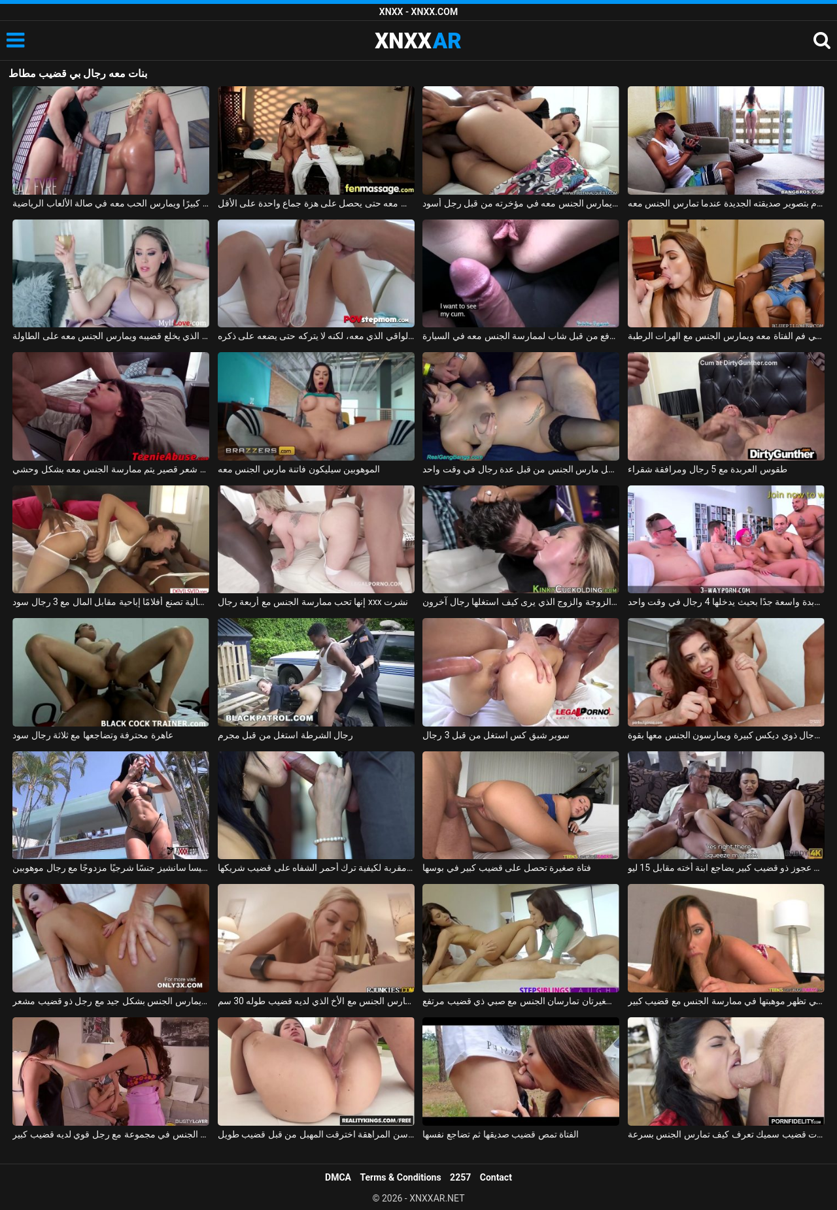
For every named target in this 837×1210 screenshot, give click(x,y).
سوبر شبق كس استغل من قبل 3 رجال (496, 735)
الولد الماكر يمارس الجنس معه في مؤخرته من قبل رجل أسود (520, 203)
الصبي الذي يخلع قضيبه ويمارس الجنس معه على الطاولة (110, 336)
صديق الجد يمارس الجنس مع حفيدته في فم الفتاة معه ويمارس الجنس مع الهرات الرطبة (726, 336)
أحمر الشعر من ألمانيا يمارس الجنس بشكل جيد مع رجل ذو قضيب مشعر (110, 1001)
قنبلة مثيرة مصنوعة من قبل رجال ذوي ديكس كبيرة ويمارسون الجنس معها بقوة (726, 735)
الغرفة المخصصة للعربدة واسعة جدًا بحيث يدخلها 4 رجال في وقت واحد (726, 602)
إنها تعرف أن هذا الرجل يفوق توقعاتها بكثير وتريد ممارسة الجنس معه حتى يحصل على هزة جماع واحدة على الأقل (316, 203)
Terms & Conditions (400, 1177)
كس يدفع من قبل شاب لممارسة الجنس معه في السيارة (520, 336)
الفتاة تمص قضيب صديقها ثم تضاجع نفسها (500, 1134)
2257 (460, 1177)
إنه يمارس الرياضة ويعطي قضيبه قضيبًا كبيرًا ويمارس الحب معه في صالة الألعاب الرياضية (110, 203)
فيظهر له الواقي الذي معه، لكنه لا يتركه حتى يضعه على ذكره (316, 336)
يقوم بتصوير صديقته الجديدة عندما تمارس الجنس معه (726, 203)
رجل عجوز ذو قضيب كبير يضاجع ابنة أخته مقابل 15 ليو (726, 867)
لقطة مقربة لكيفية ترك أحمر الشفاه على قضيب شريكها (316, 867)
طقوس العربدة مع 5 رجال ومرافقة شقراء (707, 469)
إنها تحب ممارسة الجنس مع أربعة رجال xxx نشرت (313, 602)
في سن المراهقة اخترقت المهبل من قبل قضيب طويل (316, 1134)
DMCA (338, 1177)
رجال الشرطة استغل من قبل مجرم (285, 735)
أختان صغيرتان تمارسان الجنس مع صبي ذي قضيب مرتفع (520, 1001)
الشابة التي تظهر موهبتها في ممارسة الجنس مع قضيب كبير (726, 1001)
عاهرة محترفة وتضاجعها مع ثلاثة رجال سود (92, 735)
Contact (496, 1177)
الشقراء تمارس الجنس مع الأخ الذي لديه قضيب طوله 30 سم (316, 1001)
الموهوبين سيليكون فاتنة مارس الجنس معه (299, 469)
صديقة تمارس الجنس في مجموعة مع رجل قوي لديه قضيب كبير (110, 1134)
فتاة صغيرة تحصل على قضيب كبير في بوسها (506, 867)
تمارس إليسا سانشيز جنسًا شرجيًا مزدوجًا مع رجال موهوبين (110, 867)
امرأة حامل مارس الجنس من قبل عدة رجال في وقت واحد (520, 469)
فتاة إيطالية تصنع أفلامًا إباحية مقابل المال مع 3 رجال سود (110, 602)
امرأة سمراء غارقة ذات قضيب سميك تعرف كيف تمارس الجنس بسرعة (726, 1134)
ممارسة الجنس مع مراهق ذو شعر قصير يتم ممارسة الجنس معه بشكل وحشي (110, 469)
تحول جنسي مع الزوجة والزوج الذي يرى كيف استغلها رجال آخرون (520, 602)
